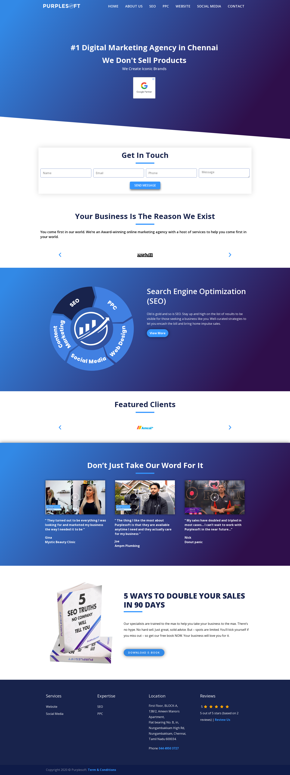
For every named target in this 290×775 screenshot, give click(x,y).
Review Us (222, 720)
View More (158, 333)
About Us (134, 6)
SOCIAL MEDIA (209, 6)
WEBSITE (183, 6)
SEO (152, 6)
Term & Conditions (102, 770)
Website (51, 707)
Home (113, 6)
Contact (236, 6)
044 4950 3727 (169, 748)
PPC (166, 6)
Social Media (54, 714)
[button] (144, 652)
